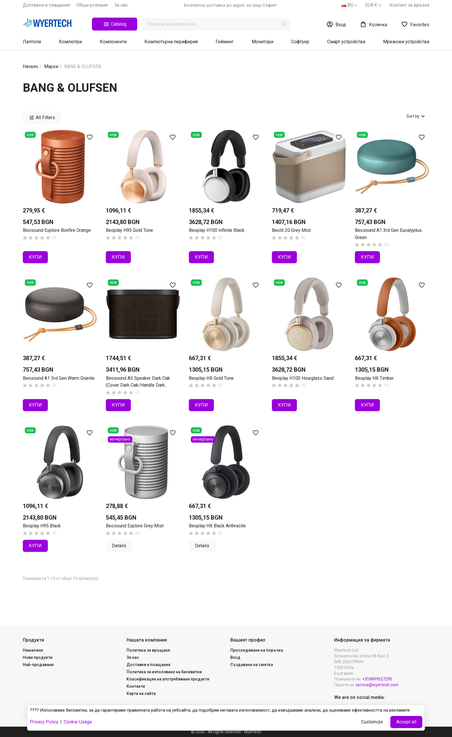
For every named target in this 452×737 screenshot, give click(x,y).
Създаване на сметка (251, 664)
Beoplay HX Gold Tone (211, 378)
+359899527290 (377, 679)
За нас (121, 5)
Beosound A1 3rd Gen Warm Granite (59, 378)
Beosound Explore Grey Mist (134, 526)
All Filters (42, 118)
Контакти (136, 686)
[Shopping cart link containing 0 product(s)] (373, 24)
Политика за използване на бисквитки (164, 672)
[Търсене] (216, 24)
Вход (235, 657)
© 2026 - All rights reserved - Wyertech (226, 732)
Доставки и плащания (46, 5)
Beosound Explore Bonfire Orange (57, 230)
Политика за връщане (148, 650)
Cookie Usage (78, 722)
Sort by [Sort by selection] (416, 116)
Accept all (406, 722)
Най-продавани (38, 664)
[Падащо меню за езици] (350, 5)
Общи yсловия (92, 5)
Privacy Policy (44, 722)
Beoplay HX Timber (374, 378)
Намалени (33, 650)
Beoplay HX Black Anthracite (217, 526)
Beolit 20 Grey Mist (291, 230)
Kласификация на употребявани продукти (168, 679)
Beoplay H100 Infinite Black (216, 230)
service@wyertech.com (377, 685)
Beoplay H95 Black (42, 526)
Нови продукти (37, 657)
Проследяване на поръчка (256, 650)
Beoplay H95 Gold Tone (129, 230)
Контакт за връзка (409, 5)
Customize (372, 722)
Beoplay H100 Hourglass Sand (303, 378)
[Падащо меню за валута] (374, 5)
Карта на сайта (141, 693)
